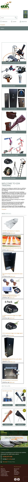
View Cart (16, 471)
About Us (3, 468)
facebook (15, 479)
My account (16, 468)
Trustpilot (2, 24)
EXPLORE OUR (14, 438)
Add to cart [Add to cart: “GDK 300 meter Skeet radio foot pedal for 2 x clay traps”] (7, 405)
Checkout (16, 474)
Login (14, 21)
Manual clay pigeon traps (10, 155)
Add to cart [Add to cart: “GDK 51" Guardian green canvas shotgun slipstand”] (20, 405)
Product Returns (4, 475)
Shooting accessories (8, 178)
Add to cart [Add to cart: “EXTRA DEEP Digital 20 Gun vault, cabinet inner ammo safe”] (12, 361)
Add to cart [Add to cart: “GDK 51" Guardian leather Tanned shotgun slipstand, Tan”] (7, 424)
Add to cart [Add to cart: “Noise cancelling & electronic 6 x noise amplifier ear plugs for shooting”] (11, 297)
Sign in (15, 470)
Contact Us (3, 470)
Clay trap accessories (8, 86)
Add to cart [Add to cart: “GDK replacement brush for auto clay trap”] (11, 250)
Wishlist (4, 21)
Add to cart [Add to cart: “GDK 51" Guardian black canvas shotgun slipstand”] (20, 424)
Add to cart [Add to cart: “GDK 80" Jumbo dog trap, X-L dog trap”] (12, 233)
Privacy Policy (4, 472)
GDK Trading (6, 5)
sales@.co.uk (9, 459)
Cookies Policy (4, 474)
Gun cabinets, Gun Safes (9, 109)
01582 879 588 (7, 456)
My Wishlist (16, 472)
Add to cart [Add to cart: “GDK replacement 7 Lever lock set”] (11, 382)
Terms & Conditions (5, 471)
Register (24, 21)
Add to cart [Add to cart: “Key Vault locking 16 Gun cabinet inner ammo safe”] (12, 276)
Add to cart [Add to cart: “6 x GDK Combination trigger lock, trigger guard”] (11, 318)
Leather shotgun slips (9, 132)
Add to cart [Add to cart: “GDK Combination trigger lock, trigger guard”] (11, 335)
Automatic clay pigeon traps (11, 62)
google (18, 479)
